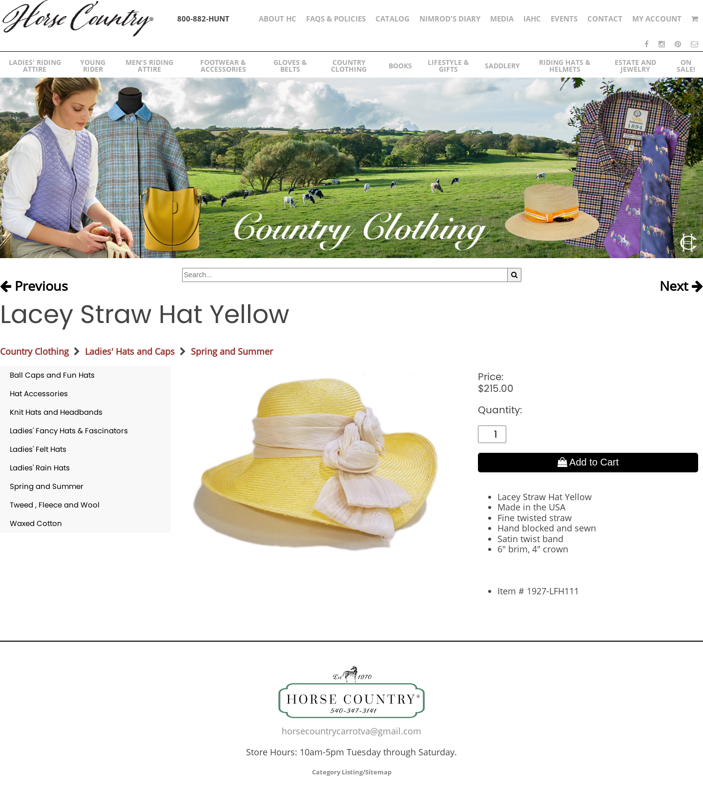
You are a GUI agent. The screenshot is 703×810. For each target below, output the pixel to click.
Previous (34, 286)
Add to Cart (588, 462)
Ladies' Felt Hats (38, 449)
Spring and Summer (232, 351)
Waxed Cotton (36, 523)
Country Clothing (34, 351)
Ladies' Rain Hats (40, 468)
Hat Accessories (39, 393)
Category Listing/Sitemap (352, 772)
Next (681, 286)
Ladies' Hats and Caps (130, 351)
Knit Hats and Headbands (56, 412)
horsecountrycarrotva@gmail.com (351, 731)
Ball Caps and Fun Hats (52, 375)
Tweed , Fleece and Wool (55, 505)
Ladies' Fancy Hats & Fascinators (69, 430)
